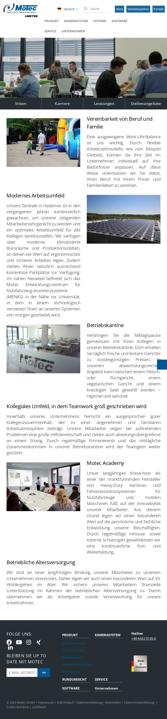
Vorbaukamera (73, 650)
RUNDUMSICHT (74, 679)
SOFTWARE (71, 688)
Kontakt (159, 9)
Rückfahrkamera (74, 643)
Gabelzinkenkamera (76, 664)
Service (50, 31)
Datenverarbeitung (89, 702)
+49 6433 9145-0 (143, 638)
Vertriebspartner (138, 9)
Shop (119, 9)
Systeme (99, 21)
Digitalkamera (72, 657)
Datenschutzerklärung (139, 702)
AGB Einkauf (65, 702)
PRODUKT (70, 635)
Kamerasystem (76, 21)
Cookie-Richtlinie (18, 707)
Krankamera (71, 672)
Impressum (46, 702)
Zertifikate (39, 707)
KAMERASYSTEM (107, 635)
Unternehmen (73, 31)
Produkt (51, 21)
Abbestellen (113, 702)
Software (119, 21)
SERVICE (101, 679)
